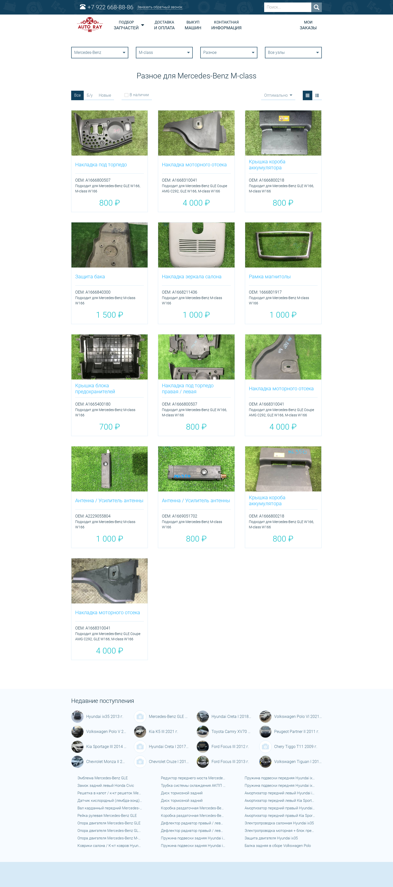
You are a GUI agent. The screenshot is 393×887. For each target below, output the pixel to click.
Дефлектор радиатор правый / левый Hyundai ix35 (193, 823)
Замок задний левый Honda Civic (105, 785)
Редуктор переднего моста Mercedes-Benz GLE (193, 778)
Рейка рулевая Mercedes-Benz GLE (107, 815)
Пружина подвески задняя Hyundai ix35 (193, 838)
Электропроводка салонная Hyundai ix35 (279, 823)
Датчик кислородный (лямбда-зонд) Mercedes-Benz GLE (109, 800)
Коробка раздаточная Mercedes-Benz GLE (193, 808)
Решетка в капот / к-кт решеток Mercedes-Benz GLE (109, 793)
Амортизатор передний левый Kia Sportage (280, 800)
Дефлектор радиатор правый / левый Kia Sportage (193, 830)
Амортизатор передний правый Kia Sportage (280, 815)
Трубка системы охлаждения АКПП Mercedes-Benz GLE (193, 785)
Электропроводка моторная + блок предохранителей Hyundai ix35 (280, 830)
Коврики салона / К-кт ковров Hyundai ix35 (109, 845)
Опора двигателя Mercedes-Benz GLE (109, 823)
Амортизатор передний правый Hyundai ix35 (280, 808)
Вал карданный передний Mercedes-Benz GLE (109, 808)
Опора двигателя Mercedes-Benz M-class (109, 838)
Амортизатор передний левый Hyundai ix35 (280, 793)
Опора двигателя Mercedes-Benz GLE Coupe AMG (109, 830)
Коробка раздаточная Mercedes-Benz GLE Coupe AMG (193, 815)
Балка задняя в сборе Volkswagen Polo (278, 845)
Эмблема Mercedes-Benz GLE (102, 778)
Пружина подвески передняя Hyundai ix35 (280, 778)
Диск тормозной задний (182, 793)
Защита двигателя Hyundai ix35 (271, 838)
